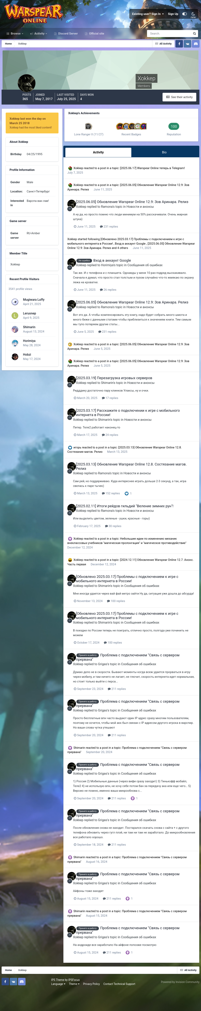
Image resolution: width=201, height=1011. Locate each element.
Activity (39, 44)
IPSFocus (25, 1000)
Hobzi (26, 363)
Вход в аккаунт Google (152, 256)
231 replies (127, 239)
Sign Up (173, 19)
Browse (15, 44)
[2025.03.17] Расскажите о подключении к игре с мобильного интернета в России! (132, 433)
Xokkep (91, 177)
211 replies (135, 712)
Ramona (121, 219)
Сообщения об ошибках (159, 282)
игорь (90, 468)
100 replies (134, 625)
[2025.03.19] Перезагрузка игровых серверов (129, 399)
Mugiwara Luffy (33, 308)
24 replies (128, 455)
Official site (96, 44)
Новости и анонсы (155, 219)
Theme (26, 1004)
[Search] (155, 44)
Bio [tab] (166, 162)
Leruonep (28, 322)
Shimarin (28, 336)
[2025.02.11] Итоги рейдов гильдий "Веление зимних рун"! (139, 526)
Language (10, 1004)
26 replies (126, 307)
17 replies (128, 419)
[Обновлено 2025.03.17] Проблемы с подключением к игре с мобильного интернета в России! (142, 598)
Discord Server (68, 44)
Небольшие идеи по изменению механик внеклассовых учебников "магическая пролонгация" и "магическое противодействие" (134, 563)
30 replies (131, 546)
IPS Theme (9, 1000)
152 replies (129, 513)
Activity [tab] (107, 162)
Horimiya (28, 349)
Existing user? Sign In (148, 19)
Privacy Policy (43, 1004)
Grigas (120, 688)
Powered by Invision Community (179, 1002)
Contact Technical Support (71, 1004)
